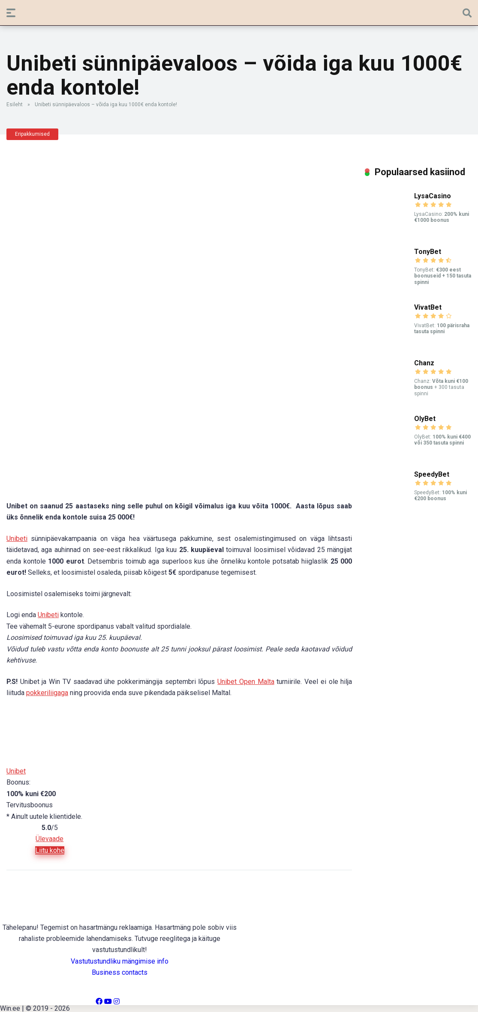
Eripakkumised (32, 134)
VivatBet (428, 307)
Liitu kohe (49, 850)
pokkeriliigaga (47, 693)
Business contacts (119, 972)
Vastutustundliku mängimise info (119, 961)
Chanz (424, 363)
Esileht (14, 104)
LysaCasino (432, 196)
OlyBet (425, 419)
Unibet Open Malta (245, 682)
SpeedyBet (431, 474)
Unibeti (16, 538)
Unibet (16, 771)
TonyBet (427, 252)
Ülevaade (49, 839)
